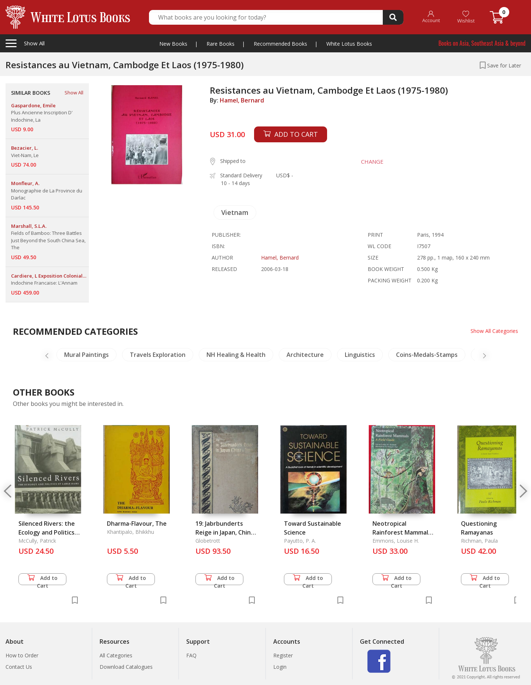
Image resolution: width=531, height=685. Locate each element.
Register (283, 655)
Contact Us (19, 666)
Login (280, 666)
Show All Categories (494, 330)
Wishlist (466, 17)
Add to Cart (42, 579)
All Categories (116, 655)
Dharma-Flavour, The (137, 523)
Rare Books (220, 43)
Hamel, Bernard (242, 100)
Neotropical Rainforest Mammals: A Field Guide (402, 532)
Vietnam (235, 212)
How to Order (22, 655)
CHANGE (372, 161)
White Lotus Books (349, 43)
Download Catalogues (126, 666)
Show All (74, 92)
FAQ (191, 655)
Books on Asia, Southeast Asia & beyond (481, 43)
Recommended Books (280, 43)
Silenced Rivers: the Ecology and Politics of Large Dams (46, 532)
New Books (173, 43)
